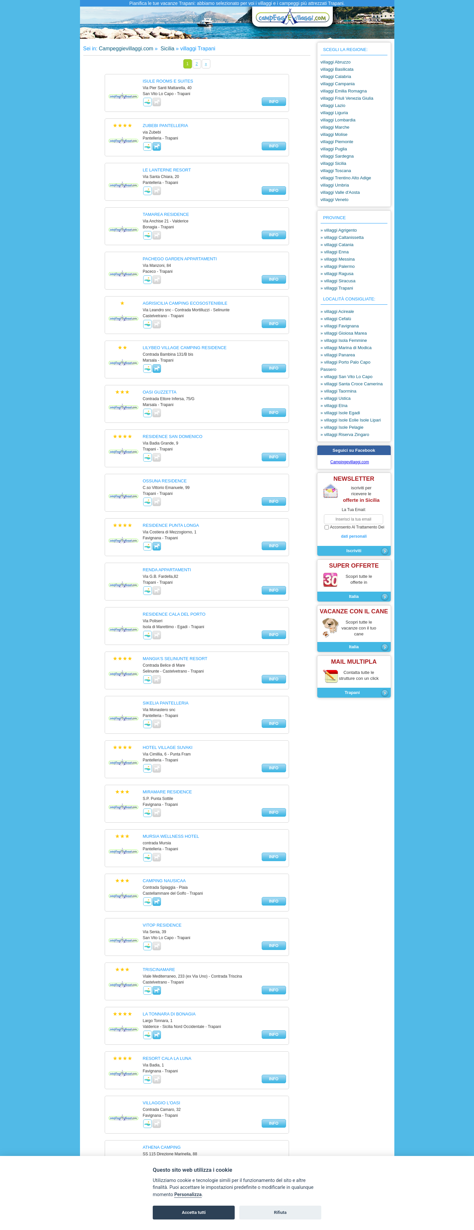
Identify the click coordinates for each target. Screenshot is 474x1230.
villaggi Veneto (335, 199)
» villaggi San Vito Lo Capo (347, 376)
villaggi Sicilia (333, 163)
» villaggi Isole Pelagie (342, 427)
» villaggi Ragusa (337, 273)
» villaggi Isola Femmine (344, 340)
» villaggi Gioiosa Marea (344, 333)
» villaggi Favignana (340, 325)
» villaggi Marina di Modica (346, 347)
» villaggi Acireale (337, 311)
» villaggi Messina (338, 259)
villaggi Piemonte (337, 141)
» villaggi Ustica (336, 398)
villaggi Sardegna (337, 156)
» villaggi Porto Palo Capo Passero (346, 366)
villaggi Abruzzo (336, 62)
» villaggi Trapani (337, 288)
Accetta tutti (194, 1212)
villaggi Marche (335, 127)
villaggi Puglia (334, 148)
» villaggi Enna (335, 251)
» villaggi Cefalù (336, 318)
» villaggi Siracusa (338, 280)
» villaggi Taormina (338, 391)
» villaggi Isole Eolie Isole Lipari (351, 420)
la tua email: (354, 509)
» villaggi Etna (334, 405)
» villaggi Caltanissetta (342, 237)
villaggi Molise (334, 134)
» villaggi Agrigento (339, 230)
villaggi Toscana (336, 170)
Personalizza (187, 1194)
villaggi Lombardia (338, 119)
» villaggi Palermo (338, 266)
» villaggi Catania (337, 244)
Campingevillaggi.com (349, 462)
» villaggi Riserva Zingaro (345, 434)
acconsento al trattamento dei (354, 532)
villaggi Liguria (334, 112)
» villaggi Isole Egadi (340, 412)
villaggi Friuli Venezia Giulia (347, 98)
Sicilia (166, 48)
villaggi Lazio (333, 105)
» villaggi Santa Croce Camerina (352, 383)
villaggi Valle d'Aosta (340, 192)
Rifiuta (280, 1212)
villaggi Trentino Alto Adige (346, 177)
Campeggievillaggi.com (126, 48)
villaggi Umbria (335, 185)
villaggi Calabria (336, 76)
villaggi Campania (338, 83)
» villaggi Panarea (338, 354)
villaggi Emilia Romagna (344, 91)
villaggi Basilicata (337, 69)
